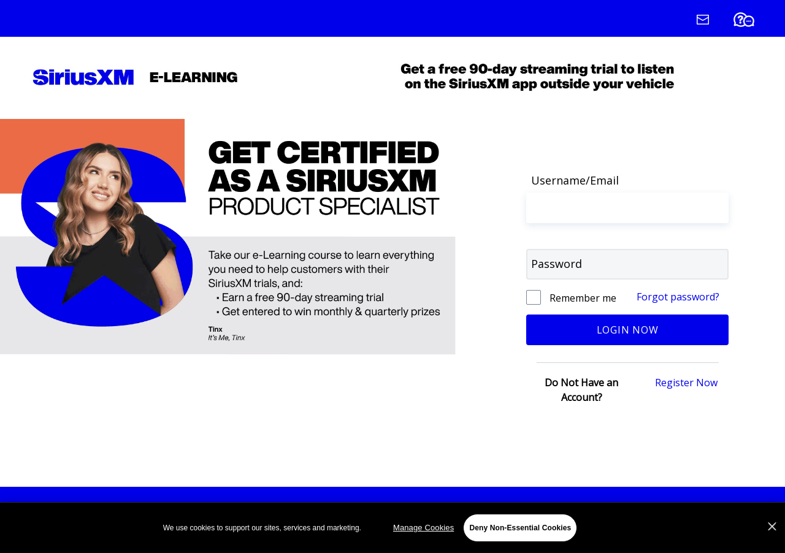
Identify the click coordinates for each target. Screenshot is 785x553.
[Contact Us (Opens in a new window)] (713, 22)
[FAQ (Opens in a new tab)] (754, 22)
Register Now (686, 382)
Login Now (628, 330)
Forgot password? (678, 296)
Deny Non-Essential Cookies (520, 529)
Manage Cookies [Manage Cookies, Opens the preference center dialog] (423, 529)
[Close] (772, 528)
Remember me (581, 298)
